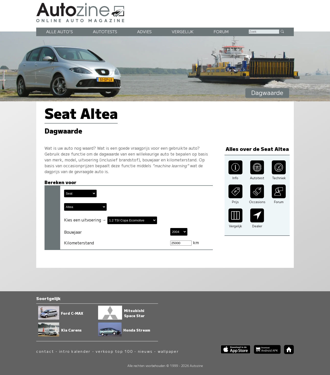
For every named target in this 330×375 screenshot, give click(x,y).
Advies (144, 31)
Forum (221, 31)
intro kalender (75, 351)
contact (45, 351)
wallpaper (168, 351)
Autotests (105, 31)
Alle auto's (59, 31)
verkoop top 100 (114, 351)
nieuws (145, 351)
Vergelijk (182, 31)
